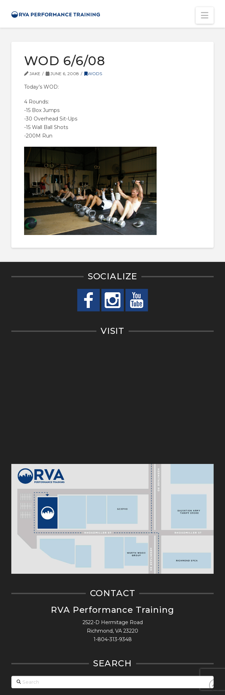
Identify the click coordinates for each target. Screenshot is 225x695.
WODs (93, 73)
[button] (205, 15)
